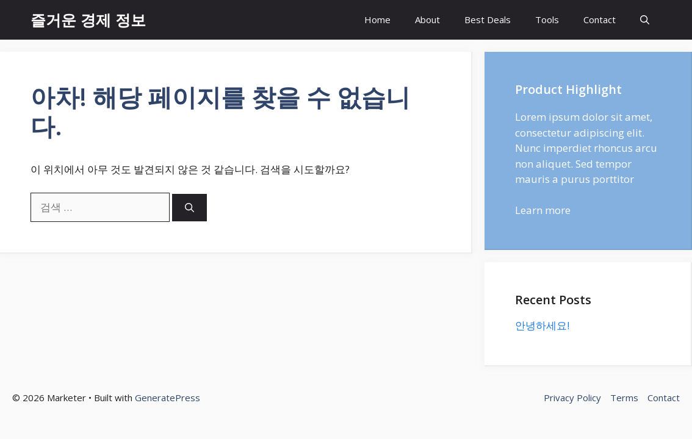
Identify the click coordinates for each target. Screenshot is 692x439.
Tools (547, 19)
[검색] (189, 207)
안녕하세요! (542, 325)
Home (377, 19)
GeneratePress (167, 397)
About (427, 19)
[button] (644, 20)
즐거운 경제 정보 (88, 19)
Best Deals (487, 19)
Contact (599, 19)
